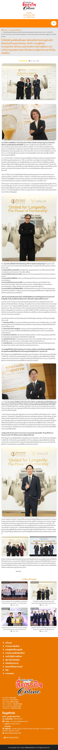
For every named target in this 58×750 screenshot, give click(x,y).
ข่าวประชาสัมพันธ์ (10, 646)
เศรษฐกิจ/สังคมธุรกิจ (12, 649)
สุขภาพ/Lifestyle (11, 659)
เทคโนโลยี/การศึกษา (12, 656)
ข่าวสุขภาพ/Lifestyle (15, 30)
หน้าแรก (4, 30)
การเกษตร (8, 673)
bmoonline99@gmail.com (19, 721)
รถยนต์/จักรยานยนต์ (12, 666)
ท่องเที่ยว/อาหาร (10, 663)
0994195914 (18, 719)
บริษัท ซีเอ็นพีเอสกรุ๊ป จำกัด (12, 733)
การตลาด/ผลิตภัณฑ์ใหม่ (13, 653)
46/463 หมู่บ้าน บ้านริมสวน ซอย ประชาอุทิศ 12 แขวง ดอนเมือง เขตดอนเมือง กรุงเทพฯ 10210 (28, 729)
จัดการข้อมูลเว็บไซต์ (11, 737)
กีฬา (5, 670)
